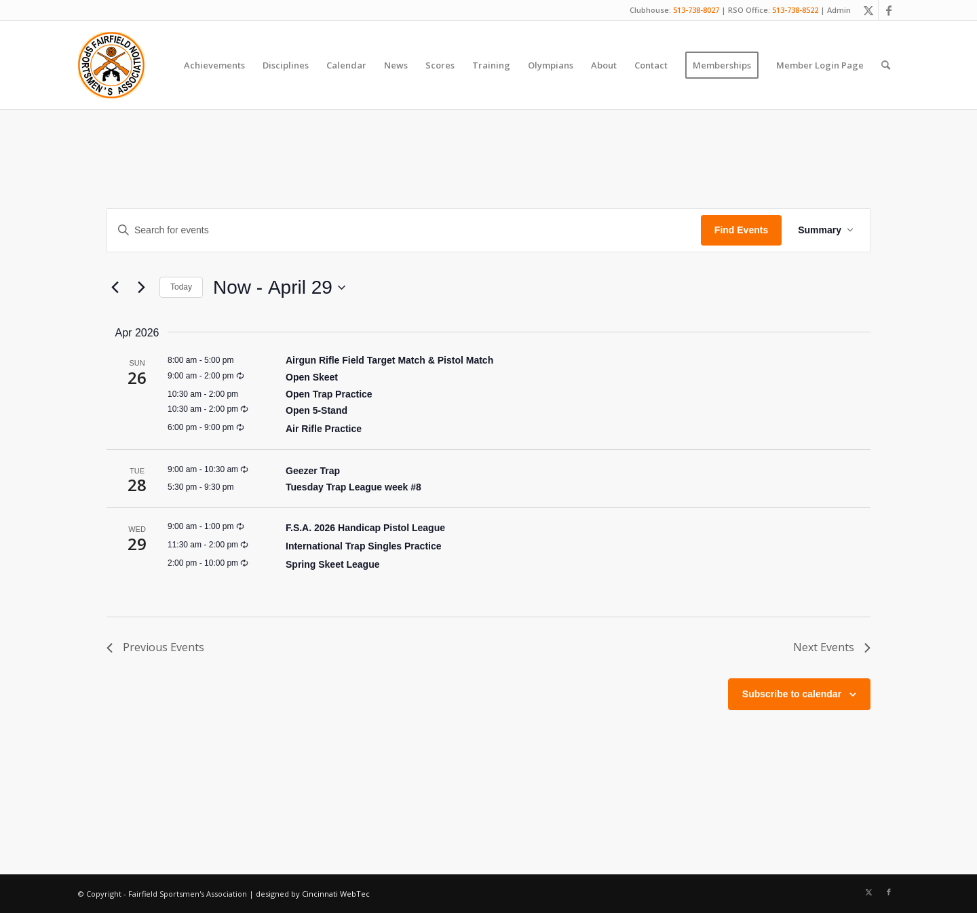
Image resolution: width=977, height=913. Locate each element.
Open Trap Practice (329, 394)
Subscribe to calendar (791, 693)
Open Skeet (312, 377)
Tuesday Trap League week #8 (353, 487)
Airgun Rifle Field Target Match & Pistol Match (389, 360)
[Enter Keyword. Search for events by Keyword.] (404, 230)
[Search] (886, 65)
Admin (839, 10)
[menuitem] (214, 65)
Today (181, 287)
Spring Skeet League (332, 564)
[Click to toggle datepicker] (279, 287)
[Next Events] (141, 287)
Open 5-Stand (316, 410)
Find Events (741, 230)
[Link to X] (868, 10)
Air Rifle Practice (324, 428)
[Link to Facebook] (889, 10)
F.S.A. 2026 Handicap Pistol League (365, 527)
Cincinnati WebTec (336, 894)
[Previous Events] (115, 287)
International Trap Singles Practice (364, 546)
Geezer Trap (313, 470)
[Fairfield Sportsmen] (111, 65)
